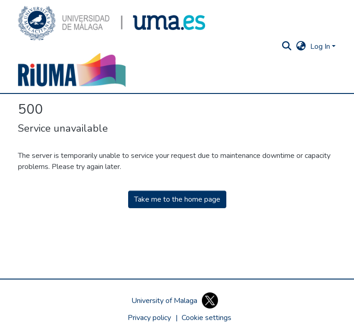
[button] (111, 23)
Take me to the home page (177, 199)
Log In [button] (321, 46)
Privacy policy (149, 318)
